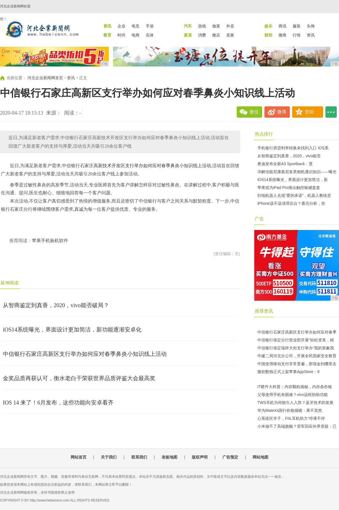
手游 (150, 26)
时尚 (121, 35)
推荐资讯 (264, 311)
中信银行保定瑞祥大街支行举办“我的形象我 (295, 348)
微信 (253, 111)
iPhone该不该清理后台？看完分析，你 (291, 203)
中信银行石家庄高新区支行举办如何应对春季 (296, 332)
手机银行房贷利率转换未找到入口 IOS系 (293, 148)
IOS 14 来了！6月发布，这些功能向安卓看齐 (58, 402)
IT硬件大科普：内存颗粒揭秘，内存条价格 (294, 386)
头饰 (311, 26)
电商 (136, 35)
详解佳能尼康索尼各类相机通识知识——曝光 (296, 171)
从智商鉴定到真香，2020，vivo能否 (289, 156)
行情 (297, 35)
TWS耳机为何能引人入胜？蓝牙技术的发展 (295, 402)
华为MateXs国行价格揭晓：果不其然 (289, 410)
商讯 (282, 26)
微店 (216, 35)
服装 (297, 26)
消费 (202, 35)
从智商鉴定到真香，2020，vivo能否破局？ (56, 305)
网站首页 (78, 457)
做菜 (216, 26)
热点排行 (264, 134)
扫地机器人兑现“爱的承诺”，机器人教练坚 (294, 195)
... (331, 112)
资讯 (311, 35)
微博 (281, 111)
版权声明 (200, 457)
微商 (282, 35)
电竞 (136, 26)
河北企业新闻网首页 (45, 78)
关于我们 (109, 457)
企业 (121, 26)
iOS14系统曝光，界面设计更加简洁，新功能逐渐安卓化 (72, 329)
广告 (259, 218)
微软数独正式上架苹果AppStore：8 (288, 371)
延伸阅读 (10, 282)
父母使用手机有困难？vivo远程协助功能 (292, 394)
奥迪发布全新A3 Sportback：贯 (285, 164)
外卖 (230, 26)
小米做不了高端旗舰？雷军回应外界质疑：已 (296, 426)
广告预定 (230, 457)
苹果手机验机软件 (50, 240)
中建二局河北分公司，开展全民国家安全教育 (296, 356)
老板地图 (169, 457)
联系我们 (139, 457)
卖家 (230, 35)
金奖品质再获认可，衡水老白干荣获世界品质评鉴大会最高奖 (79, 378)
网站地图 (260, 457)
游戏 (202, 26)
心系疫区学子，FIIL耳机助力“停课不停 (291, 418)
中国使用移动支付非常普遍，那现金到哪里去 (296, 363)
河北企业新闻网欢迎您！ (15, 12)
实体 (150, 35)
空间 (309, 111)
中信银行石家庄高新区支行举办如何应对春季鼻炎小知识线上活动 (85, 354)
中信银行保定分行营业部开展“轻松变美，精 (295, 340)
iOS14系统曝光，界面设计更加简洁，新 (292, 179)
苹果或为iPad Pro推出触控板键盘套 (288, 187)
